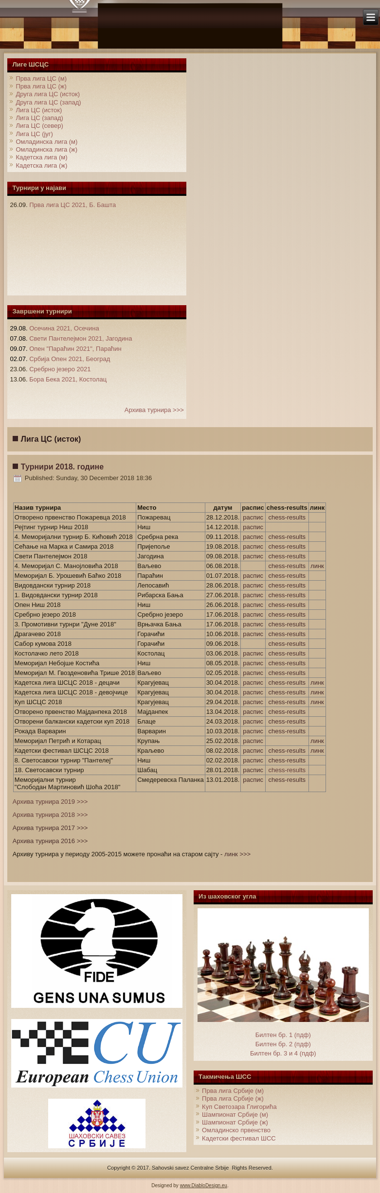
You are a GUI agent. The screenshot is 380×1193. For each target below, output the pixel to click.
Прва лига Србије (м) (233, 1090)
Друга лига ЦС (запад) (48, 102)
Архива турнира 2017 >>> (50, 827)
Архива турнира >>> (154, 410)
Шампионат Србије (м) (235, 1114)
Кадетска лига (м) (41, 157)
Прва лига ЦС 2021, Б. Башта (72, 204)
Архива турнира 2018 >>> (50, 814)
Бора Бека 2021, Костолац (68, 379)
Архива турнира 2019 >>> (50, 801)
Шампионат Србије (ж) (235, 1122)
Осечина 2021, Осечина (64, 328)
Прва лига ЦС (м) (41, 78)
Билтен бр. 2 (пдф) (283, 1044)
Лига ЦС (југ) (34, 134)
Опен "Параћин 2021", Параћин (75, 348)
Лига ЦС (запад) (39, 117)
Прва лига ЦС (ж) (41, 86)
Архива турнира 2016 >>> (50, 841)
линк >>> (237, 854)
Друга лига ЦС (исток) (48, 94)
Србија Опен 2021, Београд (69, 359)
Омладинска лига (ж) (46, 149)
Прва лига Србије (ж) (233, 1098)
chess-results (287, 517)
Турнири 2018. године (62, 467)
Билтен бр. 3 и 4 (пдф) (283, 1053)
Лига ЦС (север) (39, 125)
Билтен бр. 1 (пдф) (283, 1034)
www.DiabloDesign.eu (203, 1185)
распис (253, 517)
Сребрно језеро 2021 (59, 369)
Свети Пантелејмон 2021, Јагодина (80, 338)
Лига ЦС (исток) (39, 110)
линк (317, 566)
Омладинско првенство (236, 1130)
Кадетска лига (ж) (41, 165)
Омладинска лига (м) (46, 141)
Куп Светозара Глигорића (239, 1106)
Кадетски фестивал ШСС (239, 1138)
